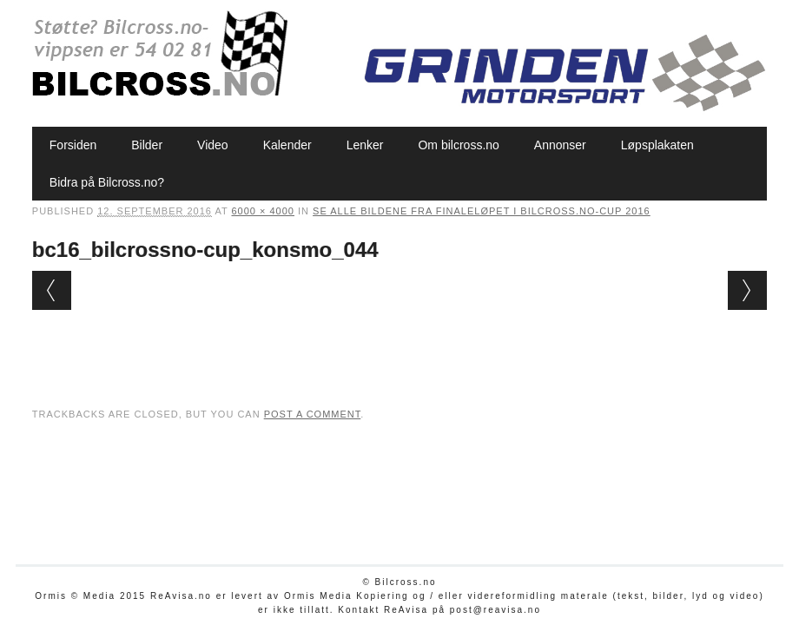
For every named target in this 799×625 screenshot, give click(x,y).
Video (212, 145)
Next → (747, 290)
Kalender (287, 145)
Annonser (560, 145)
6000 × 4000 (263, 211)
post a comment (312, 414)
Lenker (365, 145)
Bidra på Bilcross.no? (107, 182)
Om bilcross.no (458, 145)
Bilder (146, 145)
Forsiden (73, 145)
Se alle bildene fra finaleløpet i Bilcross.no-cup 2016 (481, 211)
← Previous (51, 290)
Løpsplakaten (657, 145)
